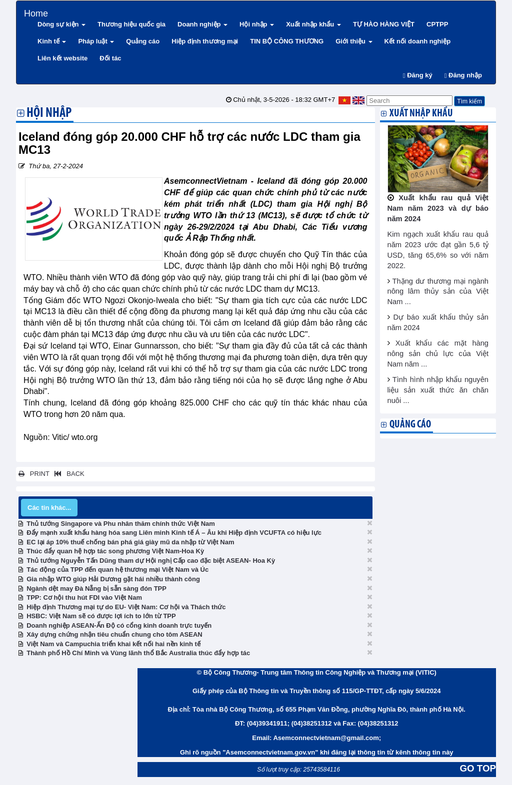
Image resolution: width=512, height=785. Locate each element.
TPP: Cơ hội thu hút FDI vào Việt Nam (84, 597)
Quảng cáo (143, 41)
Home (36, 12)
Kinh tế (52, 41)
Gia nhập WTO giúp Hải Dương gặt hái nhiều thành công (113, 579)
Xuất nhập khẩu (313, 24)
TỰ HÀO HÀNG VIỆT (383, 24)
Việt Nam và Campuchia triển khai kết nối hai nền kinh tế (113, 644)
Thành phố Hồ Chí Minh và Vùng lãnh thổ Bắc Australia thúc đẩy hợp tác (138, 653)
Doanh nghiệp (203, 24)
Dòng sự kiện (62, 24)
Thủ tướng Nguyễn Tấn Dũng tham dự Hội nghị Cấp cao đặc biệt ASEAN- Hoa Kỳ (150, 560)
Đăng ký (417, 75)
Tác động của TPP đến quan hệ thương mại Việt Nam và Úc (117, 569)
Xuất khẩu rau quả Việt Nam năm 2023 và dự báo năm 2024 (438, 208)
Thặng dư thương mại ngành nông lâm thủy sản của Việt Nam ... (438, 291)
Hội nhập (257, 24)
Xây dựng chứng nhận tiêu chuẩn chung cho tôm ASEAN (114, 634)
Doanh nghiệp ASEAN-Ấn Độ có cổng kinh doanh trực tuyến (119, 625)
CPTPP (437, 24)
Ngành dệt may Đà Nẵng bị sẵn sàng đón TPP (96, 588)
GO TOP (478, 768)
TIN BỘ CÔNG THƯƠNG (287, 41)
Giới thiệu (354, 41)
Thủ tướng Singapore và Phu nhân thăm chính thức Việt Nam (120, 523)
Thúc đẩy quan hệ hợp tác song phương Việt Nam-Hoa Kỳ (115, 551)
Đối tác (110, 58)
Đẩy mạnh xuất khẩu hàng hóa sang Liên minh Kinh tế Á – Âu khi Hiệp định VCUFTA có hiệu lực (174, 532)
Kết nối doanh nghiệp (417, 41)
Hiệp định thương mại (205, 41)
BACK (67, 473)
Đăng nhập (463, 75)
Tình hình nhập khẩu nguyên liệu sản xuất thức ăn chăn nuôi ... (438, 390)
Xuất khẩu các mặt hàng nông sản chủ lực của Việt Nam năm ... (438, 353)
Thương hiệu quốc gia (132, 24)
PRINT (34, 473)
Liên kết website (63, 58)
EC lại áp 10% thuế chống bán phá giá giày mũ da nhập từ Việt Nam (130, 542)
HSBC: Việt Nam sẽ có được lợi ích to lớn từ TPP (101, 616)
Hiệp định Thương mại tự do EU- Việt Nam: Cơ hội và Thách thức (126, 607)
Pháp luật (96, 41)
